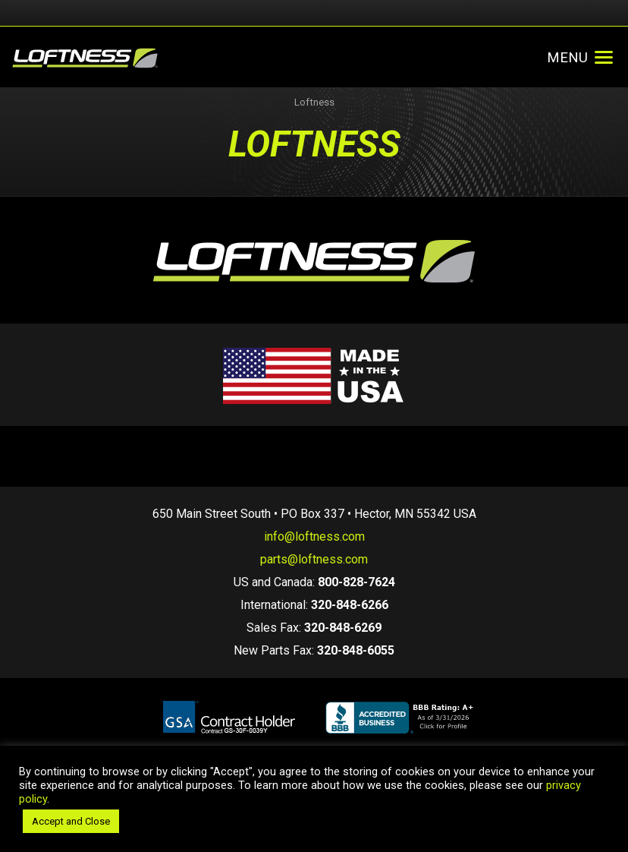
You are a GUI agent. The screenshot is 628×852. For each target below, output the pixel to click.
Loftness (314, 102)
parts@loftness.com (314, 559)
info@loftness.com (314, 536)
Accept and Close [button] (71, 821)
